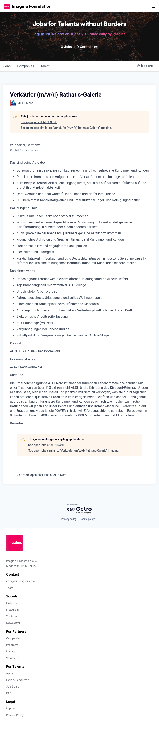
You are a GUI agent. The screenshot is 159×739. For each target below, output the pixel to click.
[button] (6, 6)
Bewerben (17, 423)
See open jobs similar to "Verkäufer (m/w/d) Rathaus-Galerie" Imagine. (66, 127)
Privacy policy (68, 519)
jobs (7, 66)
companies (25, 66)
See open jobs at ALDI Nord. (39, 122)
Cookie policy (87, 519)
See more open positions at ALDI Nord (41, 475)
